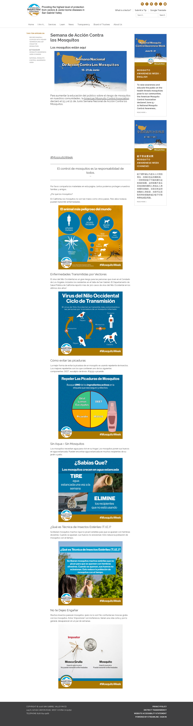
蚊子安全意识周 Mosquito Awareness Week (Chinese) (37, 52)
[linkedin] (156, 5)
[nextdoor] (142, 5)
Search (162, 15)
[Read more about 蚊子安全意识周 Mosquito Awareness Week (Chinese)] (150, 163)
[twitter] (160, 5)
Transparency (83, 24)
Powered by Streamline (147, 717)
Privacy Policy (160, 707)
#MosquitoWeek (61, 157)
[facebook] (146, 5)
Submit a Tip (140, 10)
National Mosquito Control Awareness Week (37, 60)
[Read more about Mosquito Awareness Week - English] (150, 75)
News (71, 24)
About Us (118, 24)
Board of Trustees (102, 24)
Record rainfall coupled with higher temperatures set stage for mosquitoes (37, 41)
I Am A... (41, 24)
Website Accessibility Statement (150, 713)
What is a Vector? (123, 10)
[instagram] (151, 5)
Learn (62, 24)
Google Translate (158, 10)
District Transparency (155, 710)
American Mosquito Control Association (106, 98)
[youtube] (165, 5)
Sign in (163, 717)
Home (31, 24)
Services (52, 24)
